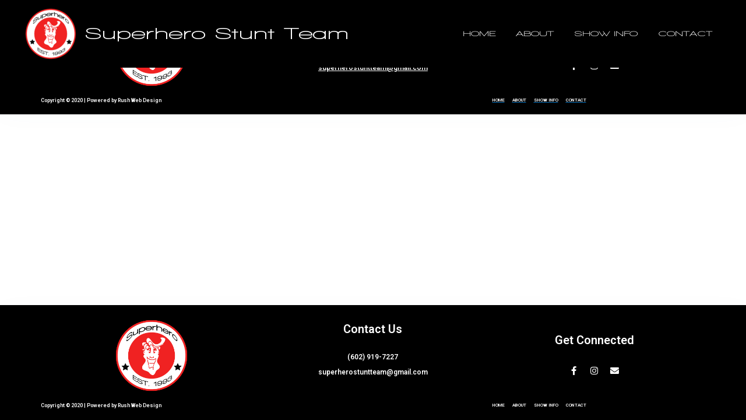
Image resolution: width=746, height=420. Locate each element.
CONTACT (689, 33)
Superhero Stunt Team (217, 33)
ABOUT (554, 33)
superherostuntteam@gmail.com (373, 68)
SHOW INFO (617, 33)
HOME (506, 33)
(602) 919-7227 (372, 357)
